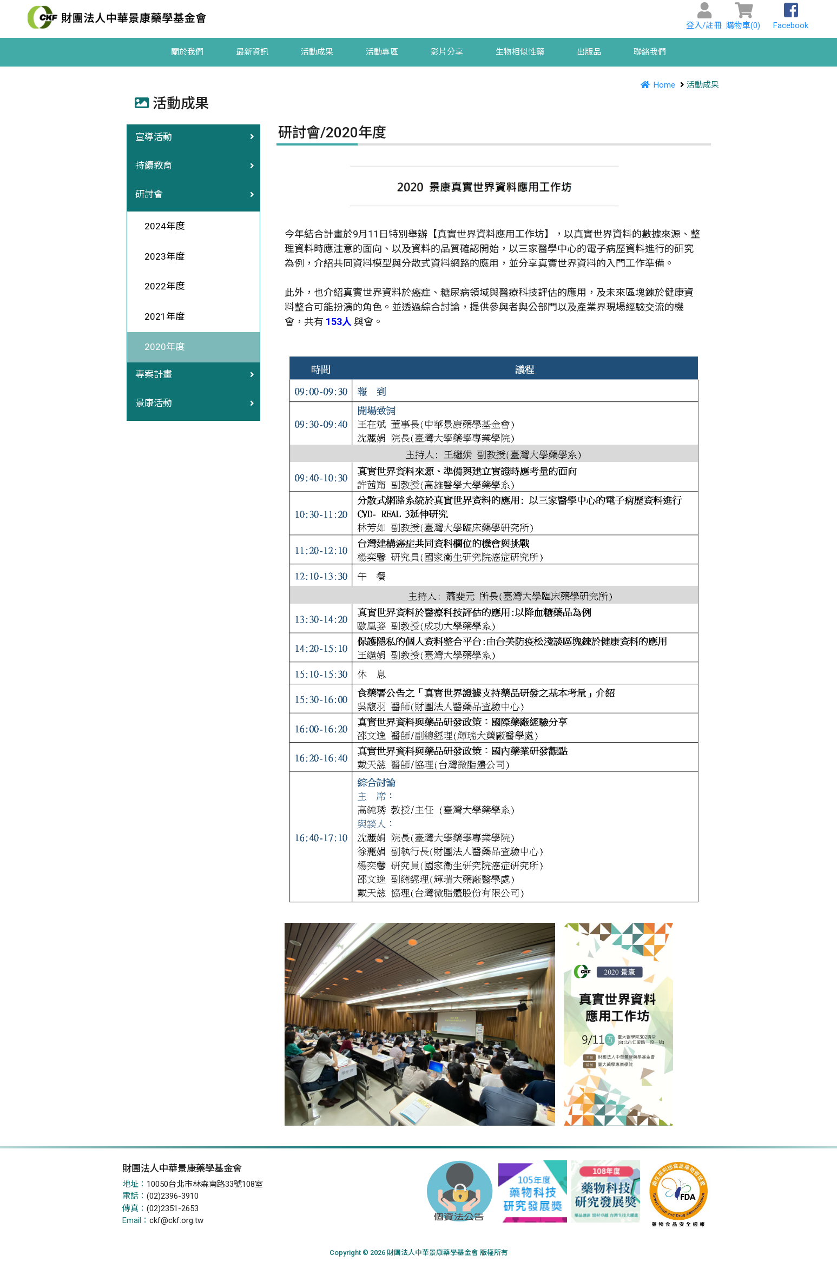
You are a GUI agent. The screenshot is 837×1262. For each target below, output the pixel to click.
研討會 (149, 194)
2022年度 (159, 286)
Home (655, 85)
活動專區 (382, 52)
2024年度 (159, 226)
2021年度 (159, 316)
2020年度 (159, 346)
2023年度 (159, 256)
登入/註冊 (704, 19)
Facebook (790, 19)
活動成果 (317, 52)
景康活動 (153, 403)
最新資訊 (252, 52)
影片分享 (447, 52)
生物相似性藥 (520, 52)
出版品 (589, 52)
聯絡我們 (650, 52)
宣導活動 (153, 136)
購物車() (743, 19)
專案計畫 (153, 374)
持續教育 (153, 165)
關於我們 (187, 52)
